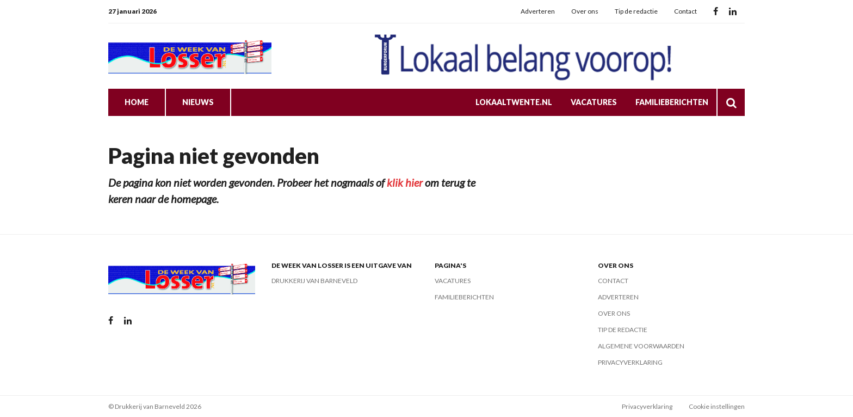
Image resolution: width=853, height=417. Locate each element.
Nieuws (198, 102)
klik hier (405, 182)
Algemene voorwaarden (641, 346)
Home (137, 102)
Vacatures (594, 102)
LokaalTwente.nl (513, 102)
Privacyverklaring (630, 362)
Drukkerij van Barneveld (314, 281)
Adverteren (538, 11)
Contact (685, 11)
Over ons (584, 11)
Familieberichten (671, 102)
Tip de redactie (636, 11)
